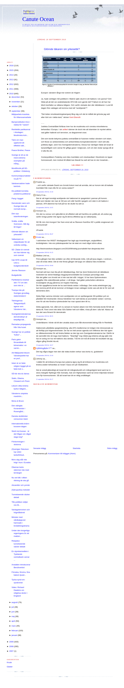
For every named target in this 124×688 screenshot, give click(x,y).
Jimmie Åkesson (18, 270)
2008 (11, 646)
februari (14, 630)
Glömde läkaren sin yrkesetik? (62, 49)
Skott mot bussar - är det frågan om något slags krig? (21, 434)
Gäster (10, 667)
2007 (11, 651)
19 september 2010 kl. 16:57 (44, 345)
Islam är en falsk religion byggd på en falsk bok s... (21, 366)
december (15, 97)
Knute (38, 237)
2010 (11, 94)
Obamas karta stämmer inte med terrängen (20, 470)
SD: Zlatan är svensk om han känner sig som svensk (20, 252)
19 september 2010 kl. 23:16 (44, 355)
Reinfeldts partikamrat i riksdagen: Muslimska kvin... (21, 132)
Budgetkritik (17, 275)
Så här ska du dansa (20, 374)
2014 (11, 75)
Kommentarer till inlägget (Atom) (62, 453)
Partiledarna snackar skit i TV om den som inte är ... (20, 283)
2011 (11, 89)
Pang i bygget (17, 198)
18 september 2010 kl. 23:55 (44, 207)
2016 (11, 65)
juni (12, 612)
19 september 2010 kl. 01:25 (44, 252)
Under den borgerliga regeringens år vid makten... (21, 533)
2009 (11, 642)
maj (13, 616)
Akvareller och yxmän (21, 485)
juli (12, 607)
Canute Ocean (38, 19)
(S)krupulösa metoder (21, 490)
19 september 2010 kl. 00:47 (44, 234)
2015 (11, 70)
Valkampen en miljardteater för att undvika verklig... (21, 242)
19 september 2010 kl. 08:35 (44, 316)
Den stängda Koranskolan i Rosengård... (18, 409)
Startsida (76, 448)
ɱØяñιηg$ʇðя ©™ (44, 348)
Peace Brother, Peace (21, 150)
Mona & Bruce (18, 401)
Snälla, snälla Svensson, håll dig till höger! (20, 224)
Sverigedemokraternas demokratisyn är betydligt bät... (21, 317)
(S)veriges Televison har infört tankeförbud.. (20, 452)
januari (14, 635)
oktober (14, 106)
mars (13, 626)
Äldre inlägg (112, 448)
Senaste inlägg (39, 448)
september (16, 111)
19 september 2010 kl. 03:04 (44, 265)
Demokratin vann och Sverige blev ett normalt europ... (21, 206)
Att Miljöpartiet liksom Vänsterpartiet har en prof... (21, 356)
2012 (11, 84)
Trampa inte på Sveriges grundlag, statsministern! (21, 293)
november (15, 102)
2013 (11, 80)
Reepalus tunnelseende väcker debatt (18, 544)
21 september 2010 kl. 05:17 (44, 379)
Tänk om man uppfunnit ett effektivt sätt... (18, 143)
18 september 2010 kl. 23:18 (44, 192)
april (13, 621)
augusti (14, 602)
